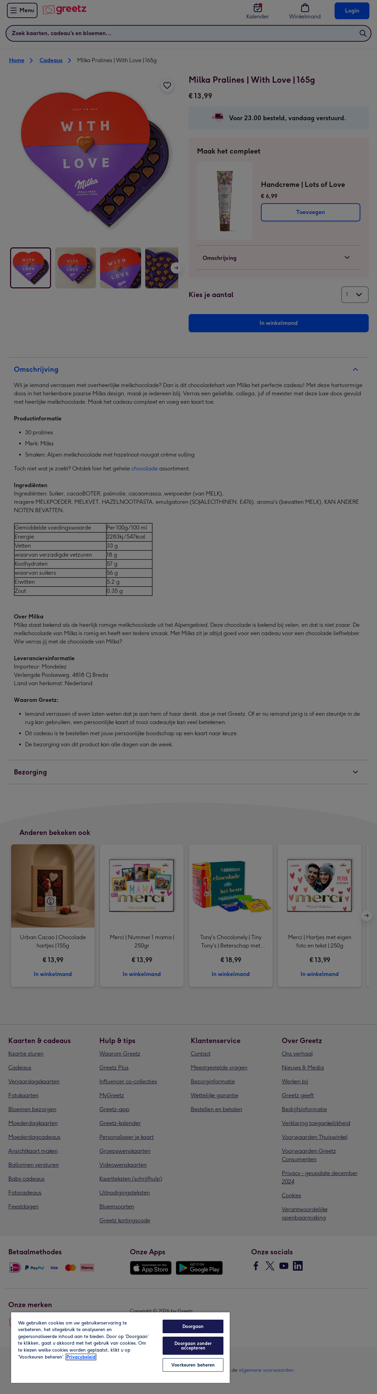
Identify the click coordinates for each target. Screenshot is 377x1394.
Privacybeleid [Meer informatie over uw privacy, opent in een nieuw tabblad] (81, 1357)
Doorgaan (193, 1326)
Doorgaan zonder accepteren (193, 1346)
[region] (120, 1347)
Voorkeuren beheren (193, 1365)
